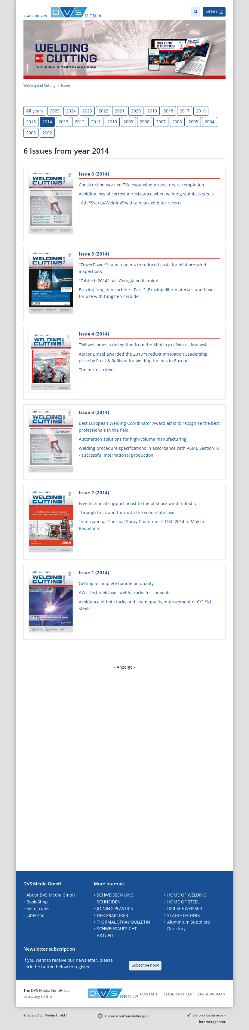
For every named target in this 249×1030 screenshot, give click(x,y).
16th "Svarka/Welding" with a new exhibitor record (130, 203)
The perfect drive (96, 369)
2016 (201, 111)
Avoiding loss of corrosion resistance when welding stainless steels (146, 194)
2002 (47, 133)
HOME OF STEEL (183, 902)
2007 (161, 121)
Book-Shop (37, 902)
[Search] (195, 12)
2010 (112, 121)
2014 (47, 121)
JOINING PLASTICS (115, 908)
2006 (177, 121)
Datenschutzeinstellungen (127, 1016)
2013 (63, 121)
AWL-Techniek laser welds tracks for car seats (125, 592)
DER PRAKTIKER (112, 915)
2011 (96, 121)
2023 (87, 111)
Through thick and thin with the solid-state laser (127, 512)
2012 (80, 121)
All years (34, 111)
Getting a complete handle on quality (116, 583)
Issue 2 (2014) (94, 492)
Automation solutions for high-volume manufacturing (132, 439)
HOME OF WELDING (187, 895)
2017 (184, 111)
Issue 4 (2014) (94, 334)
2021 (119, 111)
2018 (168, 111)
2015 (31, 121)
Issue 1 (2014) (94, 572)
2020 (136, 111)
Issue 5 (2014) (94, 254)
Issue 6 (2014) (94, 174)
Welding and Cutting (39, 85)
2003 (31, 133)
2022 (103, 111)
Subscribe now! (145, 965)
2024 (71, 111)
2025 (55, 111)
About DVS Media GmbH (50, 895)
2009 (128, 121)
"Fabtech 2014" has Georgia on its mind (118, 281)
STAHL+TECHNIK (183, 915)
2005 (193, 121)
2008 (144, 121)
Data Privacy (212, 994)
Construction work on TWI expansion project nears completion (141, 185)
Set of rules (37, 908)
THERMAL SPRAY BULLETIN (123, 922)
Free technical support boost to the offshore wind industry (137, 503)
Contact (149, 994)
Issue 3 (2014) (94, 412)
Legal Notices (178, 994)
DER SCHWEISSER (184, 908)
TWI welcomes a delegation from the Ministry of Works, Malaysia (144, 345)
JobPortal (35, 915)
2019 (152, 111)
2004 (209, 121)
